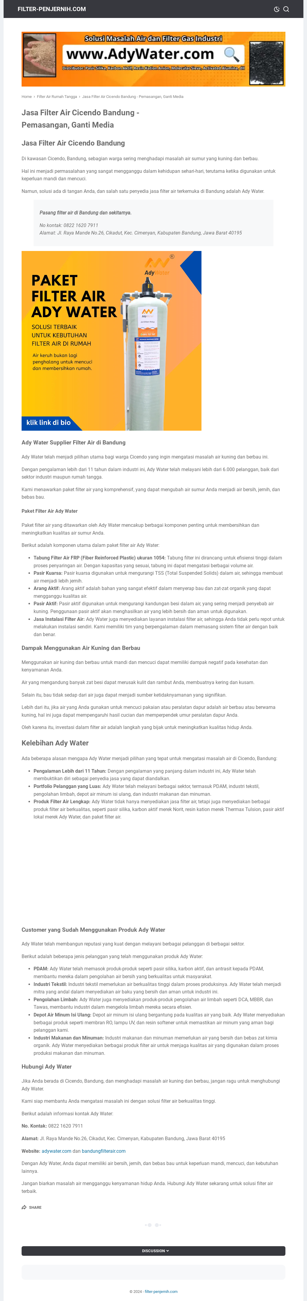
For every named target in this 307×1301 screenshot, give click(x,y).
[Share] (31, 1207)
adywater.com (56, 1151)
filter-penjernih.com (56, 9)
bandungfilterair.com (104, 1151)
